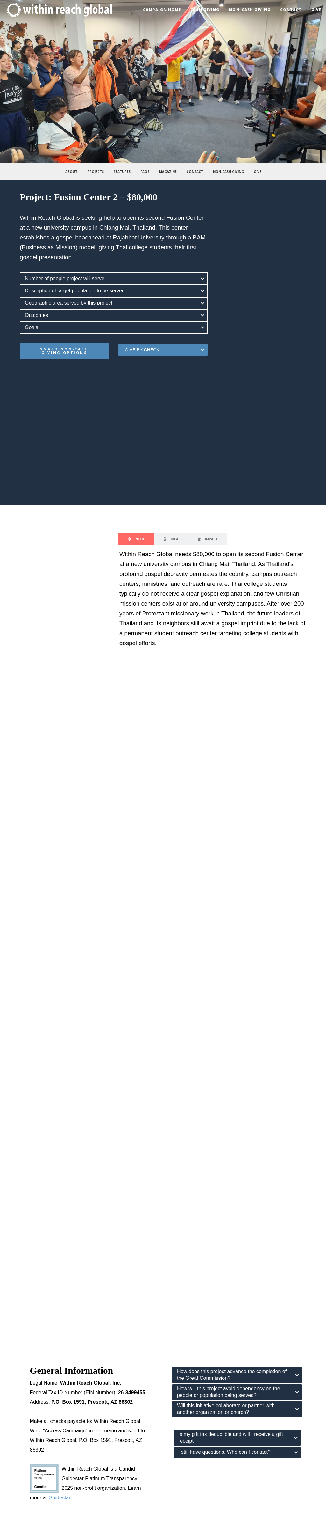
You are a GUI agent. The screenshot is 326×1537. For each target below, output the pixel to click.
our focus (25, 1368)
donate (186, 1487)
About (71, 171)
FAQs (144, 171)
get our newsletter (197, 1387)
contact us (189, 1349)
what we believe (32, 1377)
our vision (25, 1358)
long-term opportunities (202, 1458)
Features (122, 171)
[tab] (113, 278)
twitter (185, 1377)
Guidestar (59, 1268)
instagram (189, 1368)
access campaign (196, 1478)
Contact (195, 171)
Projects (95, 171)
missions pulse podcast (39, 1449)
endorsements (30, 1387)
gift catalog (190, 1468)
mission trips (191, 1439)
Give (257, 171)
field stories (27, 1468)
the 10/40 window (33, 1458)
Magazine (168, 171)
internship (189, 1449)
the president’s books (37, 1439)
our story (24, 1349)
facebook (188, 1358)
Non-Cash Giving (228, 171)
